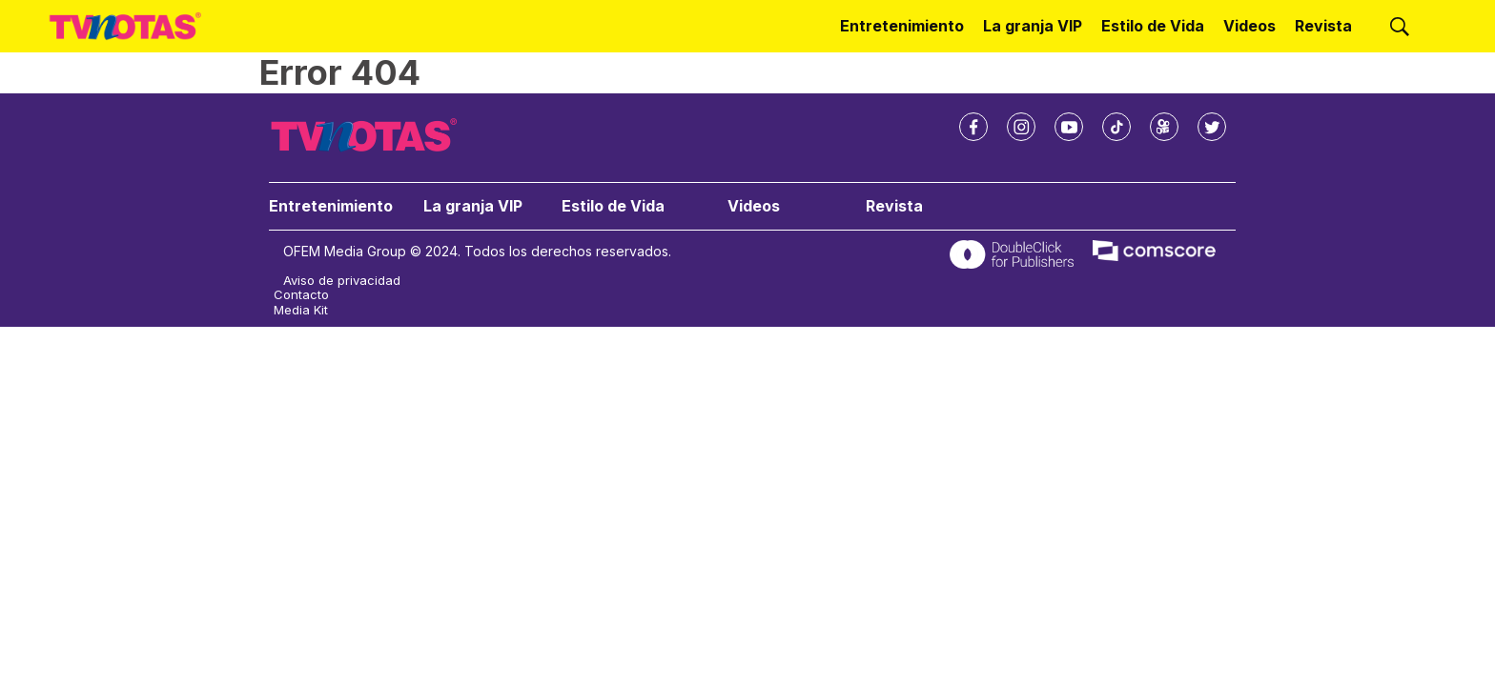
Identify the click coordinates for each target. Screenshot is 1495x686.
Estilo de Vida (1152, 25)
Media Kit (301, 310)
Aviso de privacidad (341, 280)
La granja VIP (1032, 25)
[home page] (125, 26)
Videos (1249, 25)
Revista (1323, 25)
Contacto (301, 295)
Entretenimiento (902, 25)
